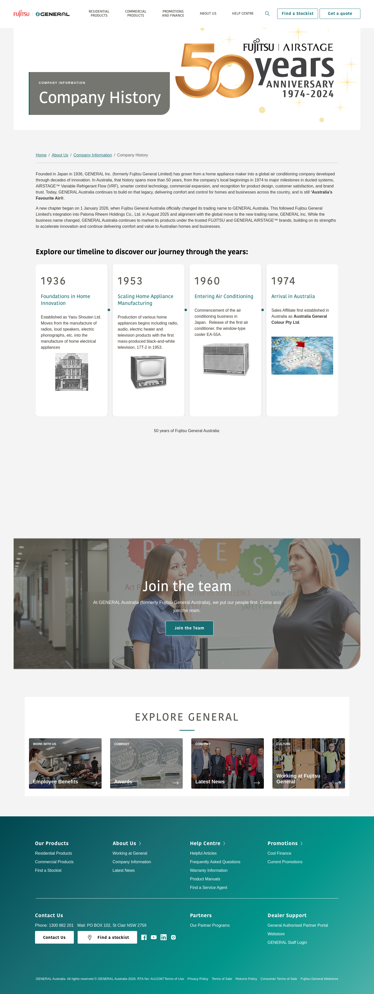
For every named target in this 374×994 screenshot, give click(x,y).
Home (41, 155)
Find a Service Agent (208, 887)
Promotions (286, 844)
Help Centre (208, 844)
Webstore (276, 934)
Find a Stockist (298, 13)
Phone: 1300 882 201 (54, 925)
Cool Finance (279, 853)
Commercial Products (54, 862)
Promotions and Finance (173, 13)
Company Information (92, 155)
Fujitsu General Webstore (319, 979)
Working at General (130, 853)
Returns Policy (248, 979)
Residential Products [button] (99, 13)
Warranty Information (209, 870)
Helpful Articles (203, 853)
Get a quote (340, 13)
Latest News (124, 870)
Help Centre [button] (243, 13)
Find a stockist (107, 938)
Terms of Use (176, 979)
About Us (60, 155)
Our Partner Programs (210, 925)
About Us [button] (208, 13)
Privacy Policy (200, 979)
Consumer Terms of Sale (281, 979)
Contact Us (51, 916)
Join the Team (189, 628)
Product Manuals (205, 879)
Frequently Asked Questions (215, 862)
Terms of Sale (224, 979)
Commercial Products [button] (135, 13)
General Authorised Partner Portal (298, 925)
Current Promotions (285, 862)
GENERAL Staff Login (287, 942)
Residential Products (53, 853)
